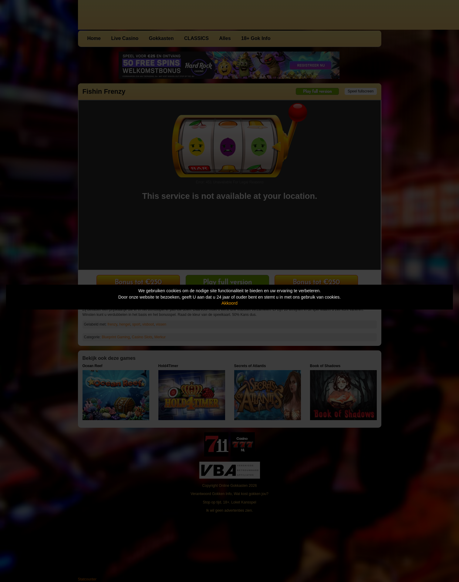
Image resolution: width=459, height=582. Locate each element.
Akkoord (229, 303)
